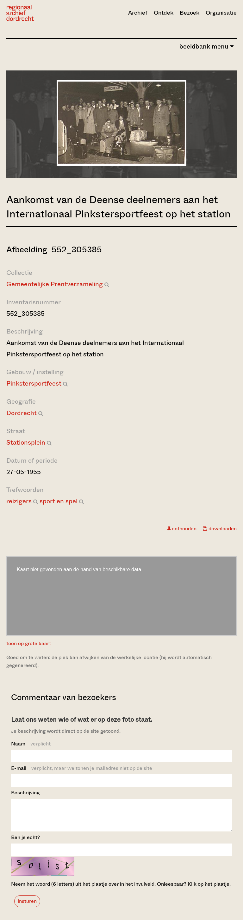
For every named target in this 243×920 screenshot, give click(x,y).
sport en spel (59, 501)
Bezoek (189, 13)
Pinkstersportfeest (33, 383)
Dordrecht (21, 413)
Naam (31, 743)
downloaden (220, 528)
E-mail (81, 768)
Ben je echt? (25, 843)
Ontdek (163, 13)
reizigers (19, 501)
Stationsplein (25, 442)
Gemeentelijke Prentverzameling (54, 284)
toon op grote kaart (28, 643)
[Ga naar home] (40, 13)
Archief (137, 13)
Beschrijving (25, 792)
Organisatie (221, 13)
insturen (27, 906)
